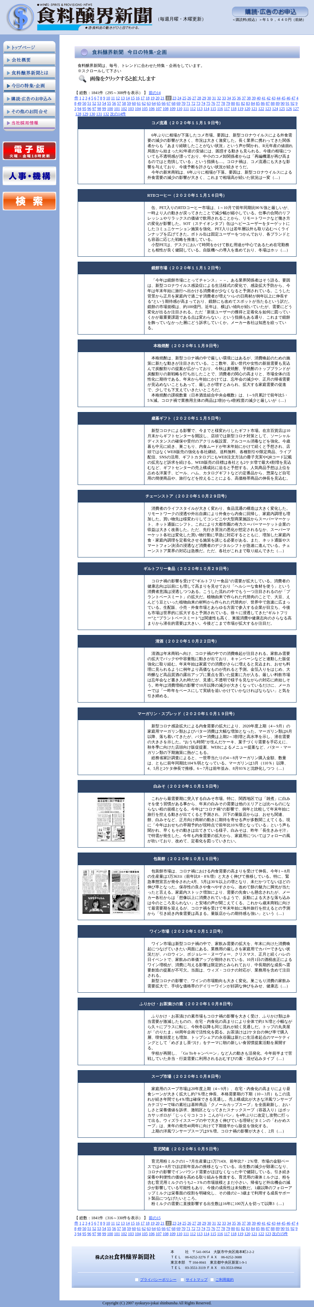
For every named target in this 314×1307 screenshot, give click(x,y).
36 (239, 98)
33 (224, 98)
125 (282, 108)
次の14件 (118, 114)
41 (264, 98)
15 (133, 98)
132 (106, 114)
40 (259, 98)
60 (134, 103)
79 (228, 103)
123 (268, 108)
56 (114, 103)
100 (110, 108)
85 (258, 103)
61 (139, 103)
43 (274, 98)
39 (254, 98)
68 (174, 103)
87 (268, 103)
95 (84, 108)
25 (184, 98)
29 (204, 98)
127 (296, 108)
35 (234, 98)
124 (275, 108)
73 (198, 103)
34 (229, 98)
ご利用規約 (225, 1279)
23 (175, 98)
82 (243, 103)
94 (79, 108)
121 (254, 108)
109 (173, 108)
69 (178, 103)
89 (278, 103)
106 (152, 108)
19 (153, 98)
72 (193, 103)
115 (213, 108)
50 (84, 103)
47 (293, 98)
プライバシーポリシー (158, 1279)
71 (188, 103)
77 (218, 103)
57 (119, 103)
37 (244, 98)
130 (92, 114)
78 (223, 103)
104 (138, 108)
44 (279, 98)
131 (99, 114)
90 (283, 103)
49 (79, 103)
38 (249, 98)
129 (85, 114)
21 (163, 98)
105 (145, 108)
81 (238, 103)
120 (247, 108)
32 (219, 98)
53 (99, 103)
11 (113, 98)
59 (129, 103)
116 (220, 108)
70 (183, 103)
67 (169, 103)
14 (128, 98)
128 (78, 114)
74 (203, 103)
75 (208, 103)
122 (261, 108)
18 (148, 98)
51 (89, 103)
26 (189, 98)
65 (159, 103)
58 (124, 103)
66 (164, 103)
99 (104, 108)
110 (179, 108)
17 (143, 98)
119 (241, 108)
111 (186, 108)
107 (159, 108)
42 (269, 98)
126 (289, 108)
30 (209, 98)
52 (94, 103)
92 (292, 103)
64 (154, 103)
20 (158, 98)
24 (179, 98)
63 (149, 103)
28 (199, 98)
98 (99, 108)
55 (109, 103)
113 (200, 108)
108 (166, 108)
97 (94, 108)
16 (138, 98)
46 (289, 98)
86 (263, 103)
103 (131, 108)
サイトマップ (197, 1279)
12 (118, 98)
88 (273, 103)
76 (213, 103)
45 (284, 98)
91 (288, 103)
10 (108, 98)
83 (248, 103)
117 (227, 108)
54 (104, 103)
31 (214, 98)
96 (89, 108)
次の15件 (280, 1233)
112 (193, 108)
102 (124, 108)
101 (117, 108)
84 (253, 103)
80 (233, 103)
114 (207, 108)
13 (123, 98)
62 (144, 103)
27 (194, 98)
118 (234, 108)
